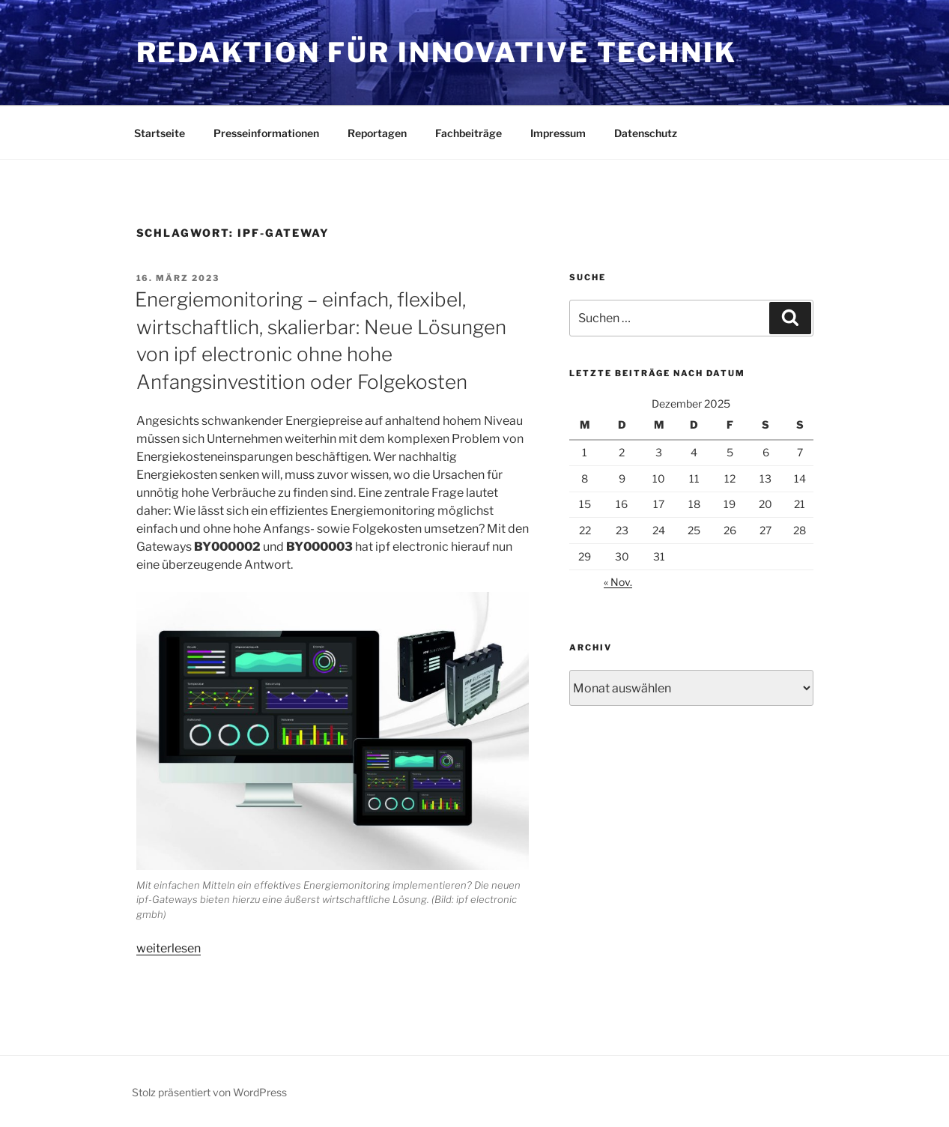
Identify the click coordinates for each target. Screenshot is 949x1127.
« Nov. (618, 581)
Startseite (159, 133)
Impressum (558, 133)
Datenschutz (645, 133)
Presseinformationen (266, 133)
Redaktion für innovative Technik (436, 52)
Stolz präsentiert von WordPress (209, 1092)
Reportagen (377, 133)
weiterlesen (168, 948)
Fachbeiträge (468, 133)
